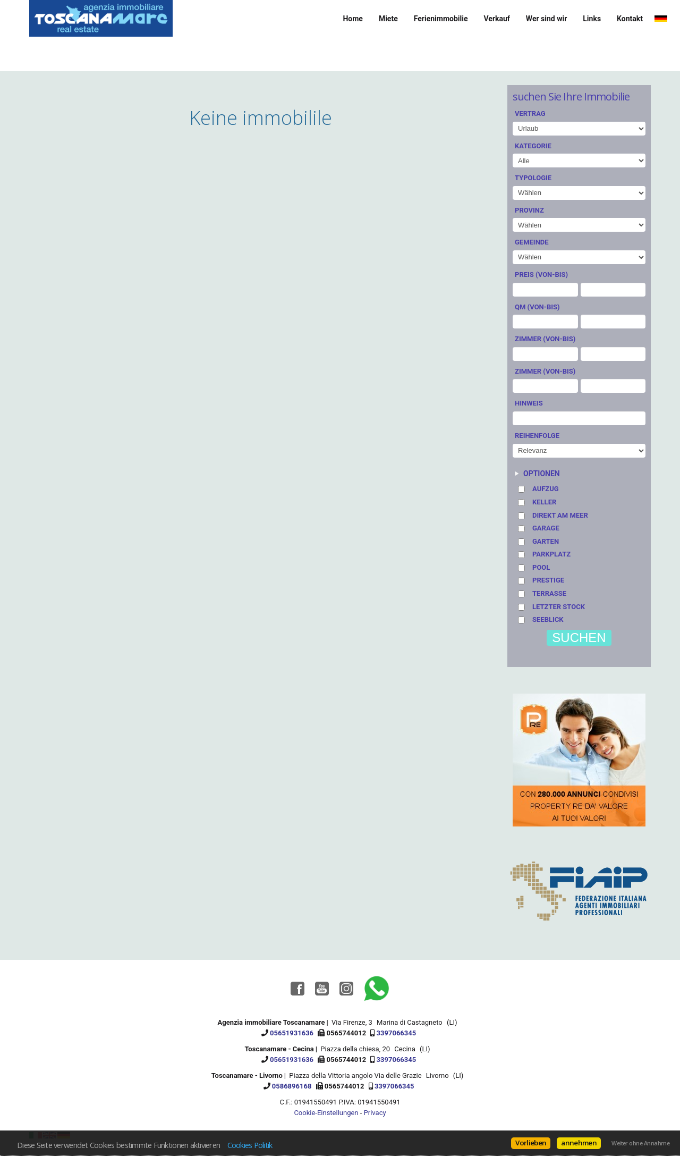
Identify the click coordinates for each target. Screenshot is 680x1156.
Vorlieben (530, 1142)
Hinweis (529, 403)
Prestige (548, 580)
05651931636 (291, 1033)
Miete (388, 18)
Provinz (529, 210)
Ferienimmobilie (441, 18)
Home (352, 18)
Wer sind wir (546, 18)
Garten (545, 541)
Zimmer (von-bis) (545, 339)
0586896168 (292, 1086)
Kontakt (630, 18)
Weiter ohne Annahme (640, 1143)
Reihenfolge (537, 436)
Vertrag (530, 113)
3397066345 (396, 1033)
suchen (579, 637)
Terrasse (549, 593)
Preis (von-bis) (541, 275)
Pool (541, 567)
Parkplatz (551, 554)
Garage (545, 528)
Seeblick (548, 619)
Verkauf (496, 18)
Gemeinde (532, 242)
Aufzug (545, 489)
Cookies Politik (250, 1145)
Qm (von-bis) (537, 307)
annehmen (579, 1142)
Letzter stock (558, 607)
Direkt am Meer (560, 515)
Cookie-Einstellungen (326, 1113)
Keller (544, 502)
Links (592, 18)
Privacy (375, 1113)
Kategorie (533, 146)
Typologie (533, 178)
